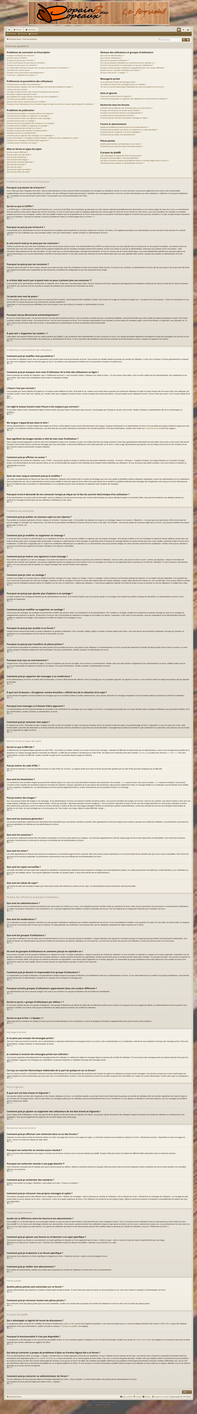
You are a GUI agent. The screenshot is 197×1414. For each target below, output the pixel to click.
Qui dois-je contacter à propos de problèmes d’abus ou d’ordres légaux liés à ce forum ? (134, 161)
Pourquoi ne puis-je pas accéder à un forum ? (24, 128)
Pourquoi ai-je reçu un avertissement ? (22, 133)
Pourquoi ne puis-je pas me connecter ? (22, 65)
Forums (19, 30)
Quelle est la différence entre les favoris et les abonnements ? (124, 127)
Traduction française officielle (95, 1407)
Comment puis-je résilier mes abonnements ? (118, 135)
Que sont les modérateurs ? (111, 58)
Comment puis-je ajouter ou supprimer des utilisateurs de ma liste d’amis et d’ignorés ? (134, 99)
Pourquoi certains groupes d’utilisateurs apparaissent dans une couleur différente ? (132, 68)
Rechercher (12, 34)
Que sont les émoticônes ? (17, 157)
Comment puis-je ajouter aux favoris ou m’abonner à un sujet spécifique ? (129, 130)
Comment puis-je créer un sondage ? (21, 121)
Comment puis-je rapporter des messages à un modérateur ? (30, 136)
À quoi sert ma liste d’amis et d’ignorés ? (116, 96)
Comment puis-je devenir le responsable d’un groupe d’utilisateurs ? (126, 65)
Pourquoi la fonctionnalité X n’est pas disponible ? (119, 158)
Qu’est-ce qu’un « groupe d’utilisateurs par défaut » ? (121, 70)
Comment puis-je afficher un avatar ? (21, 99)
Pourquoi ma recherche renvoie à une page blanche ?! (121, 113)
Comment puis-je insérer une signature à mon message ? (29, 118)
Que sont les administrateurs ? (112, 56)
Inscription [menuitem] (188, 30)
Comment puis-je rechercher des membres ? (117, 115)
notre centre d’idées (143, 1340)
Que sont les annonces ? (16, 164)
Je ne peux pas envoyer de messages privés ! (118, 82)
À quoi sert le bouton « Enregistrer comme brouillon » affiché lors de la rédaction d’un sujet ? (43, 138)
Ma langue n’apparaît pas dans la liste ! (22, 94)
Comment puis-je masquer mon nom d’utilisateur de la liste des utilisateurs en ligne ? (40, 87)
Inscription (34, 34)
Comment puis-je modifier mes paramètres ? (24, 84)
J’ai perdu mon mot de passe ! (18, 70)
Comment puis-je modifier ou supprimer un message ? (28, 116)
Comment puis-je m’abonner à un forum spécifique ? (120, 132)
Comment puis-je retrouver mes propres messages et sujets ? (124, 118)
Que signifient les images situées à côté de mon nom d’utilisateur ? (33, 97)
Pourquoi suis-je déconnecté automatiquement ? (25, 73)
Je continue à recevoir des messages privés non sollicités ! (123, 84)
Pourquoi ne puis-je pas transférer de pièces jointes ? (27, 131)
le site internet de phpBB (154, 428)
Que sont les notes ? (15, 167)
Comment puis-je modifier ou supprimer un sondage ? (28, 126)
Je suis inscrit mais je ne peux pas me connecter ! (26, 63)
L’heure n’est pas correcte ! (17, 89)
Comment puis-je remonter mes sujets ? (22, 143)
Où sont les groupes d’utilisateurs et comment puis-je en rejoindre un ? (127, 63)
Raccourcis (9, 30)
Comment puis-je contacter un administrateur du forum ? (122, 163)
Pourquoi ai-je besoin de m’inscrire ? (21, 56)
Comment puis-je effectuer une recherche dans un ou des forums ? (126, 108)
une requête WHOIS (44, 1358)
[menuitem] (149, 30)
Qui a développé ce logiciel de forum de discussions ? (121, 156)
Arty (94, 1405)
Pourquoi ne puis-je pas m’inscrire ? (21, 60)
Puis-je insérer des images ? (18, 160)
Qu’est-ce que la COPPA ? (17, 58)
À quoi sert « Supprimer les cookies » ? (22, 75)
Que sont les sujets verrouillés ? (19, 169)
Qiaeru (108, 1407)
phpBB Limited (69, 1324)
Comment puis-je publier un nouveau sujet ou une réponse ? (30, 113)
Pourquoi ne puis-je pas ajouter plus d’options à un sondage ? (31, 123)
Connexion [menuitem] (184, 30)
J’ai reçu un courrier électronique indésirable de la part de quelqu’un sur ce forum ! (132, 87)
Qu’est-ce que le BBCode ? (17, 152)
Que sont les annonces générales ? (20, 162)
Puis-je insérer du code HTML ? (19, 155)
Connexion (23, 34)
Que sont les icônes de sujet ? (18, 172)
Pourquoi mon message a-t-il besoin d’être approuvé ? (28, 140)
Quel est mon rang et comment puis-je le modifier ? (27, 102)
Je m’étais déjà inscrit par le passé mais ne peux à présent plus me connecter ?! (38, 68)
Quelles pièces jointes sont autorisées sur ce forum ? (121, 144)
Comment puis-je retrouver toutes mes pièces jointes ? (121, 146)
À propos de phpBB (69, 1326)
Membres (31, 30)
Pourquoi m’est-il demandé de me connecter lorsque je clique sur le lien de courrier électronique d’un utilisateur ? (51, 104)
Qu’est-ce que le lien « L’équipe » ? (114, 73)
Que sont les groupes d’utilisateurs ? (114, 60)
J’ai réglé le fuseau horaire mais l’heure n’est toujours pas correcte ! (33, 92)
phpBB (92, 1402)
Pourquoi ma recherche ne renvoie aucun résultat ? (120, 110)
